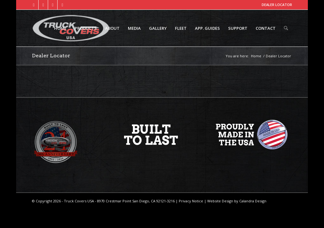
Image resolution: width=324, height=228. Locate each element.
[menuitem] (60, 28)
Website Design (219, 201)
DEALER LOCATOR (277, 4)
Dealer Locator (51, 56)
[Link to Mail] (62, 5)
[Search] (286, 28)
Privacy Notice (190, 201)
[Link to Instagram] (52, 5)
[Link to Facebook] (33, 5)
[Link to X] (43, 5)
